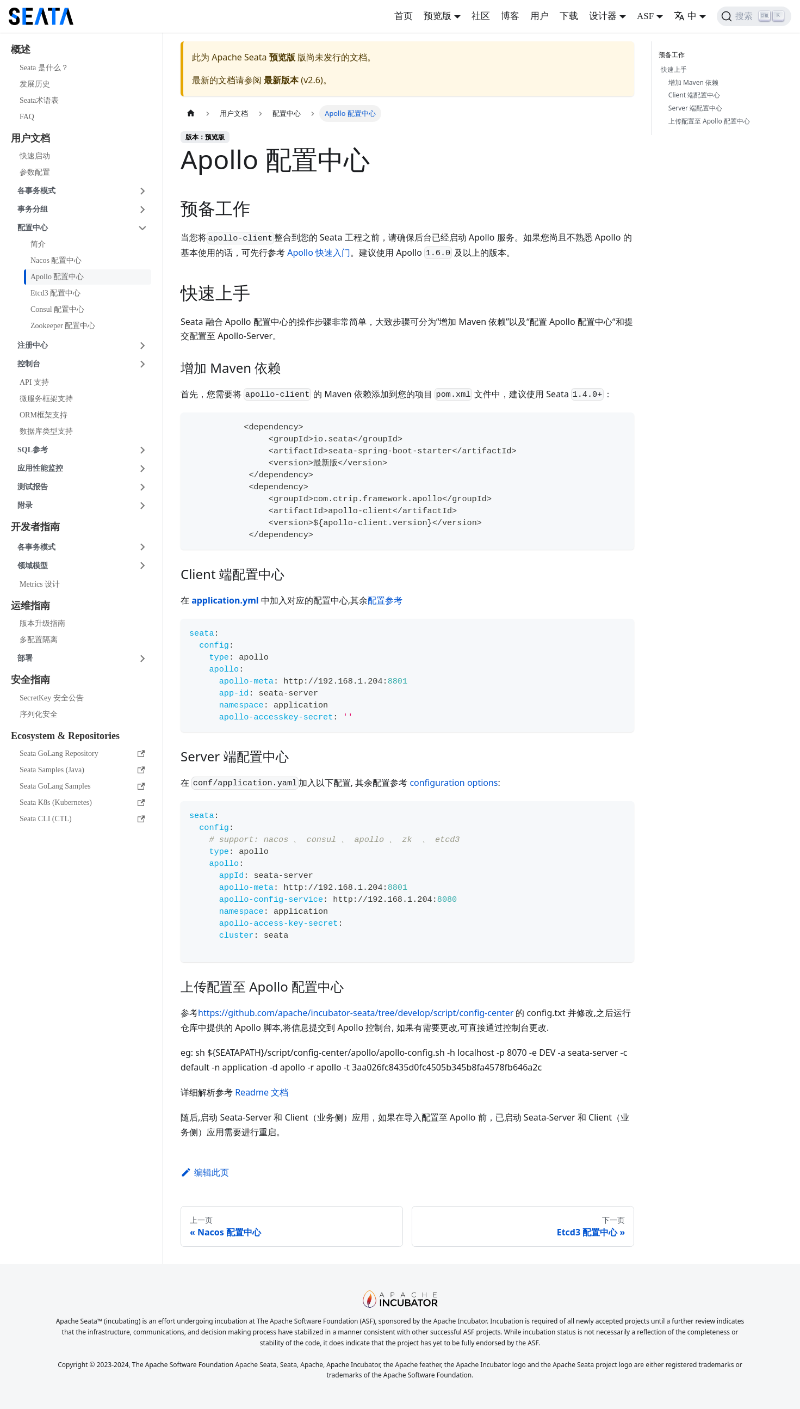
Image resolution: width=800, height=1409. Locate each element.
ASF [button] (645, 16)
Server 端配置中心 (695, 108)
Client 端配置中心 (694, 95)
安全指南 (30, 679)
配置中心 (32, 228)
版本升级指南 (42, 623)
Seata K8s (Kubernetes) (82, 802)
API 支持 (34, 382)
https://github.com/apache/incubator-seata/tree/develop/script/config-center (355, 1013)
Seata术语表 (39, 100)
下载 (569, 16)
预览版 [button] (437, 16)
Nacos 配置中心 (56, 260)
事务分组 (32, 209)
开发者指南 (35, 526)
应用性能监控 (40, 468)
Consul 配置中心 (57, 309)
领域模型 (32, 566)
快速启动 (35, 156)
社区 (481, 16)
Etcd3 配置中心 (55, 293)
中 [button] (685, 16)
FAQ (27, 117)
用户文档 (30, 138)
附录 (25, 505)
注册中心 (32, 345)
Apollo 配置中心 (57, 277)
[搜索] (754, 16)
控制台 (28, 364)
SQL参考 (32, 450)
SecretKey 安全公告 (52, 698)
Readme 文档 (261, 1092)
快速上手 (674, 69)
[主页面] (191, 113)
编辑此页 (205, 1172)
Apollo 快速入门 (318, 253)
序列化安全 (39, 714)
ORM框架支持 (43, 415)
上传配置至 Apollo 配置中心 (709, 121)
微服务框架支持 (46, 399)
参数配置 (35, 172)
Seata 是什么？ (44, 68)
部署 (25, 658)
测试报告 (32, 487)
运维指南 (30, 605)
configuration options (454, 783)
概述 (20, 49)
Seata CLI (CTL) (82, 819)
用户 (539, 16)
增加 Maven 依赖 (693, 82)
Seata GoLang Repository (82, 753)
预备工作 (674, 54)
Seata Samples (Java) (82, 770)
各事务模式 (36, 191)
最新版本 (281, 80)
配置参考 (385, 600)
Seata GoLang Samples (82, 786)
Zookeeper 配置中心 (62, 326)
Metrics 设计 (40, 584)
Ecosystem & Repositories (65, 735)
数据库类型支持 (46, 431)
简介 (38, 244)
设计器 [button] (603, 16)
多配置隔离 (39, 640)
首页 (403, 16)
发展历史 (35, 84)
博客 (510, 16)
